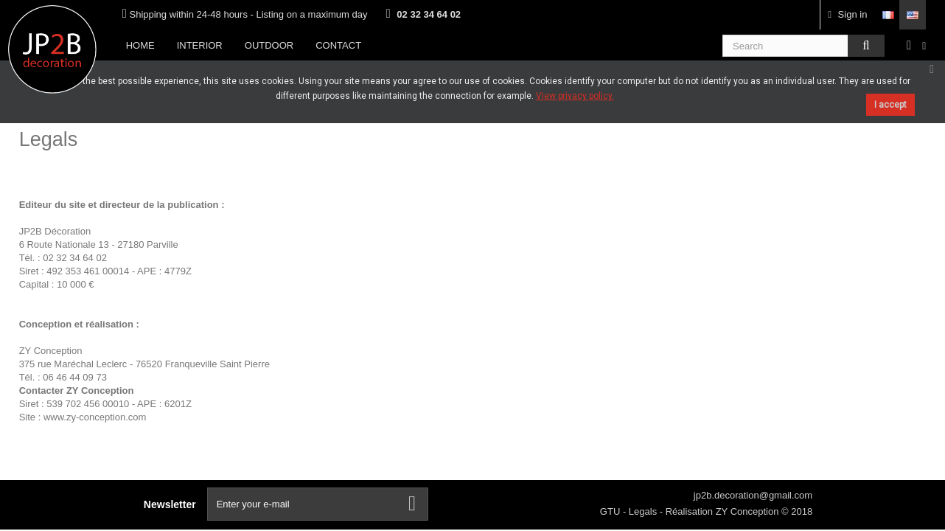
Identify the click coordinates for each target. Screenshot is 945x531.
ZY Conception (748, 511)
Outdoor (269, 45)
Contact (338, 45)
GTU (611, 511)
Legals (644, 511)
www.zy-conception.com (94, 417)
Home (140, 45)
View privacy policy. (575, 96)
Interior (200, 45)
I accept (890, 105)
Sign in (847, 14)
